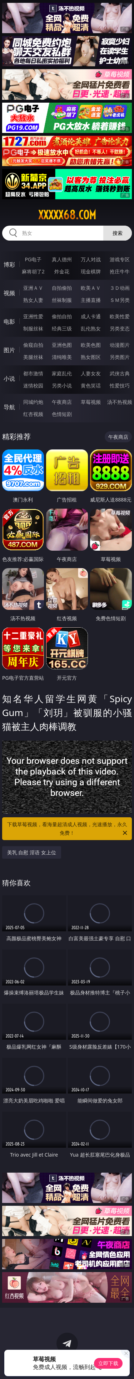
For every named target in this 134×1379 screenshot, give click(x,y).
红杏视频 (33, 414)
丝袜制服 (62, 300)
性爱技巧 (120, 385)
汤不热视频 (119, 401)
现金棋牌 (91, 271)
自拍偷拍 (62, 287)
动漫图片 (120, 344)
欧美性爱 (120, 316)
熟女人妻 (33, 300)
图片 (9, 350)
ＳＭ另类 (120, 300)
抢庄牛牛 (120, 271)
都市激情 (33, 373)
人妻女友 (91, 373)
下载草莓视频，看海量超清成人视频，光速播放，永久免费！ (68, 829)
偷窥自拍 (33, 344)
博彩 (9, 264)
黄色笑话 (91, 385)
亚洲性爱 (33, 316)
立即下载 (108, 1363)
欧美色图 (91, 344)
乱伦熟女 (91, 328)
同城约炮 (33, 401)
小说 (9, 378)
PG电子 (33, 259)
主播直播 (91, 300)
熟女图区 (91, 357)
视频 (9, 293)
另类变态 (120, 328)
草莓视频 (91, 401)
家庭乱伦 (62, 373)
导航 (9, 407)
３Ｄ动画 (120, 287)
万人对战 (91, 259)
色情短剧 (62, 414)
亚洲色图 (62, 344)
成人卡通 (91, 316)
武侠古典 (120, 373)
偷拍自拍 (62, 316)
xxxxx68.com (67, 215)
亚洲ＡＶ (33, 287)
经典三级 (62, 328)
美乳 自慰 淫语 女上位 (31, 852)
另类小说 (62, 385)
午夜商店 (62, 401)
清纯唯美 (62, 357)
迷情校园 (33, 385)
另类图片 (120, 357)
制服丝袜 (33, 328)
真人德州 (62, 259)
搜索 (118, 233)
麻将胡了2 (33, 271)
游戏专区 (120, 259)
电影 (9, 321)
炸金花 (61, 271)
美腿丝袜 (33, 357)
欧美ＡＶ (91, 287)
